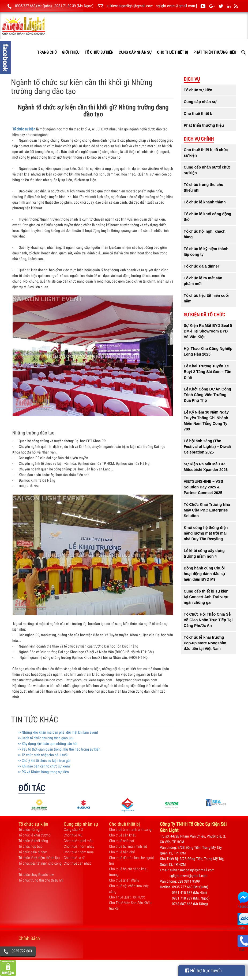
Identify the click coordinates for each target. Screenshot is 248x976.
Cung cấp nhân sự (135, 52)
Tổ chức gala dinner (32, 852)
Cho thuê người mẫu (78, 841)
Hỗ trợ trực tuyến (203, 970)
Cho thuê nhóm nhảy (79, 846)
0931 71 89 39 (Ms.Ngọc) (74, 5)
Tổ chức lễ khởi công (33, 841)
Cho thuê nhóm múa (79, 852)
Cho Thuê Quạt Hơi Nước (127, 897)
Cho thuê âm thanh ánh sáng (130, 829)
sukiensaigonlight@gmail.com (130, 5)
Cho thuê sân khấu (122, 835)
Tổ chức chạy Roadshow (36, 874)
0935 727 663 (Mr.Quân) (33, 5)
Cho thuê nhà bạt (121, 841)
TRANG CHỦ (47, 52)
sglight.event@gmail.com (175, 5)
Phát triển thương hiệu (214, 52)
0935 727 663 (22, 951)
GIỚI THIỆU (70, 52)
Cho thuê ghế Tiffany (124, 880)
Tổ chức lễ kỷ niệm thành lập (39, 858)
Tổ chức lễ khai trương (34, 835)
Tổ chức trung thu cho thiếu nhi (40, 880)
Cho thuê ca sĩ (74, 858)
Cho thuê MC (73, 835)
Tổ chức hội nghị (30, 829)
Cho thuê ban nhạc (77, 863)
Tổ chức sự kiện (99, 52)
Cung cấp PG (73, 829)
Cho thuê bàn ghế (122, 852)
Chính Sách (29, 938)
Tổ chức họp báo (30, 846)
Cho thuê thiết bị (172, 52)
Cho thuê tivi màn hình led (128, 846)
